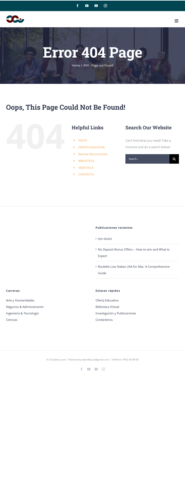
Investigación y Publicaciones (116, 313)
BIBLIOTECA (86, 161)
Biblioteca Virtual (107, 307)
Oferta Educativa (107, 300)
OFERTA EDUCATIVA (91, 147)
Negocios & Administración (25, 307)
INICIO (82, 140)
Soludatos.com (57, 359)
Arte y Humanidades (20, 300)
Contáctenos (104, 320)
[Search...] (147, 159)
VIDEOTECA (86, 168)
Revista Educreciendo (92, 154)
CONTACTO (86, 174)
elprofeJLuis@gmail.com (95, 359)
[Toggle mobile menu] (177, 21)
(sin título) (105, 239)
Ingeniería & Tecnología (22, 313)
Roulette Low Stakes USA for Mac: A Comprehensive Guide (134, 269)
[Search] (174, 159)
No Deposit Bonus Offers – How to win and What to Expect (134, 252)
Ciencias (11, 320)
